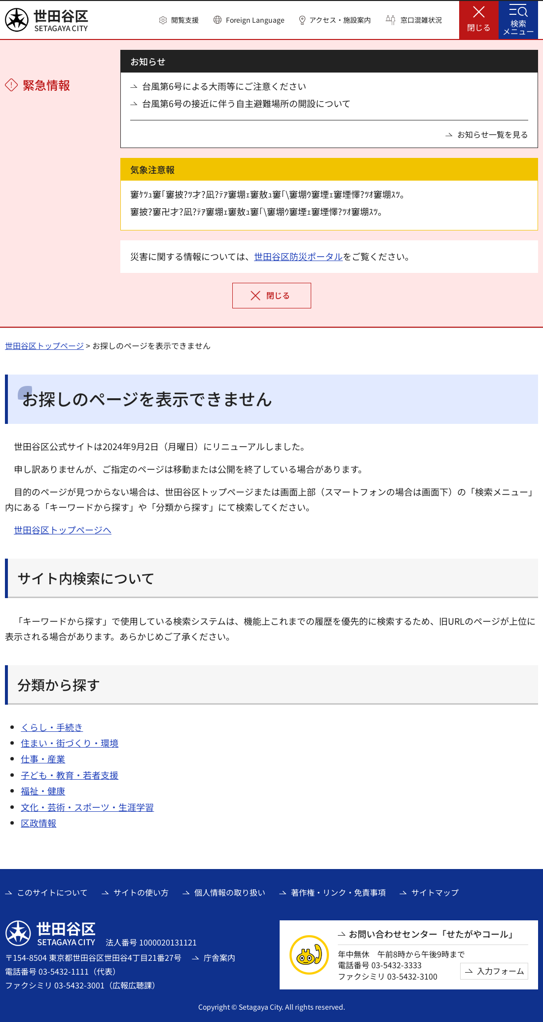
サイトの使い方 (141, 892)
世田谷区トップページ (44, 345)
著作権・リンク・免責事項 (338, 892)
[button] (179, 20)
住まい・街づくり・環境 (69, 742)
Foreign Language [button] (255, 20)
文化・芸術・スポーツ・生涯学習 (87, 806)
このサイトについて (52, 892)
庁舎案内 (219, 957)
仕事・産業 (43, 758)
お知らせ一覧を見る (492, 134)
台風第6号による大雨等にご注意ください (224, 86)
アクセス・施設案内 (340, 20)
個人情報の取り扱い (229, 892)
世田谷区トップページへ (62, 529)
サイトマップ (435, 892)
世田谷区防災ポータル (298, 256)
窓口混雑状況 (421, 20)
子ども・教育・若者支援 (69, 774)
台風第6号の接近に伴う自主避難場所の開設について (246, 103)
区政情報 (38, 822)
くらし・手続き (52, 726)
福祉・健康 (43, 790)
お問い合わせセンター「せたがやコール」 (433, 934)
